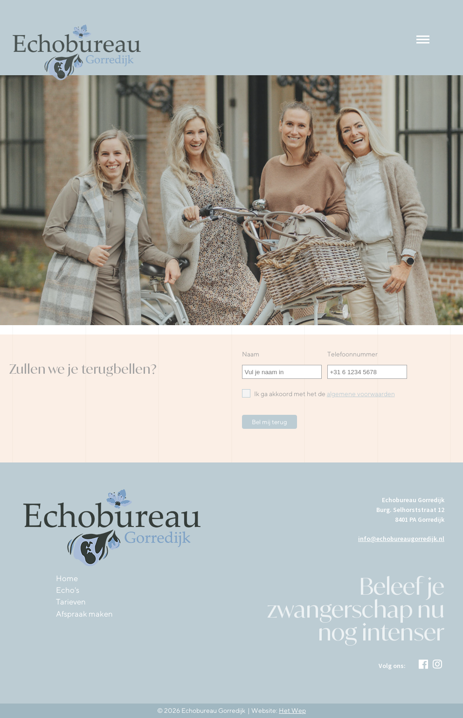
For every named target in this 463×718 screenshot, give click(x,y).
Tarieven (71, 601)
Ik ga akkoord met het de (318, 393)
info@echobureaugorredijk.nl (401, 538)
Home (67, 578)
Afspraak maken (84, 613)
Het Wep (292, 710)
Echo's (67, 590)
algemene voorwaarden (361, 394)
